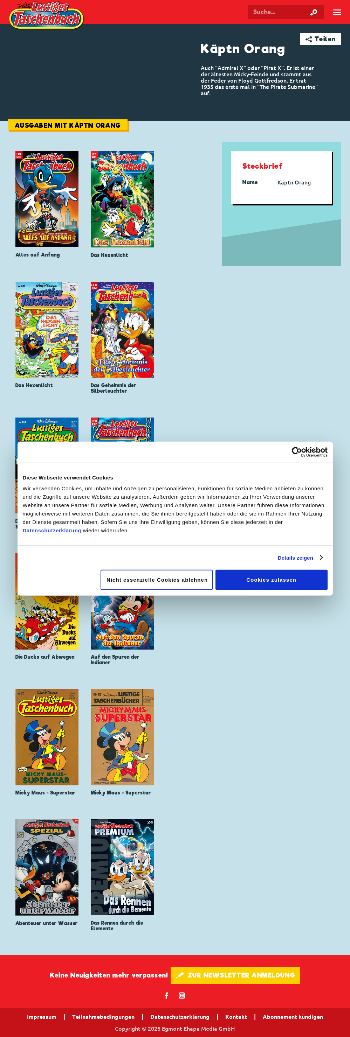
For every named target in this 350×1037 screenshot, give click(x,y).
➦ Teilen (321, 39)
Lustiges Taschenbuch (47, 16)
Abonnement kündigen (293, 1017)
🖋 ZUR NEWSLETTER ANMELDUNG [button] (235, 975)
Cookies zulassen (271, 580)
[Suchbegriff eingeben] (286, 12)
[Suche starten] (313, 12)
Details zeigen (295, 557)
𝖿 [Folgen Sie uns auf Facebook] (167, 995)
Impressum (41, 1017)
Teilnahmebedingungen (103, 1017)
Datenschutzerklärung (52, 530)
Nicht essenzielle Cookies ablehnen (157, 580)
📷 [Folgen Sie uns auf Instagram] (182, 995)
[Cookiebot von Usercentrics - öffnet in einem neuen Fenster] (297, 452)
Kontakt (236, 1017)
